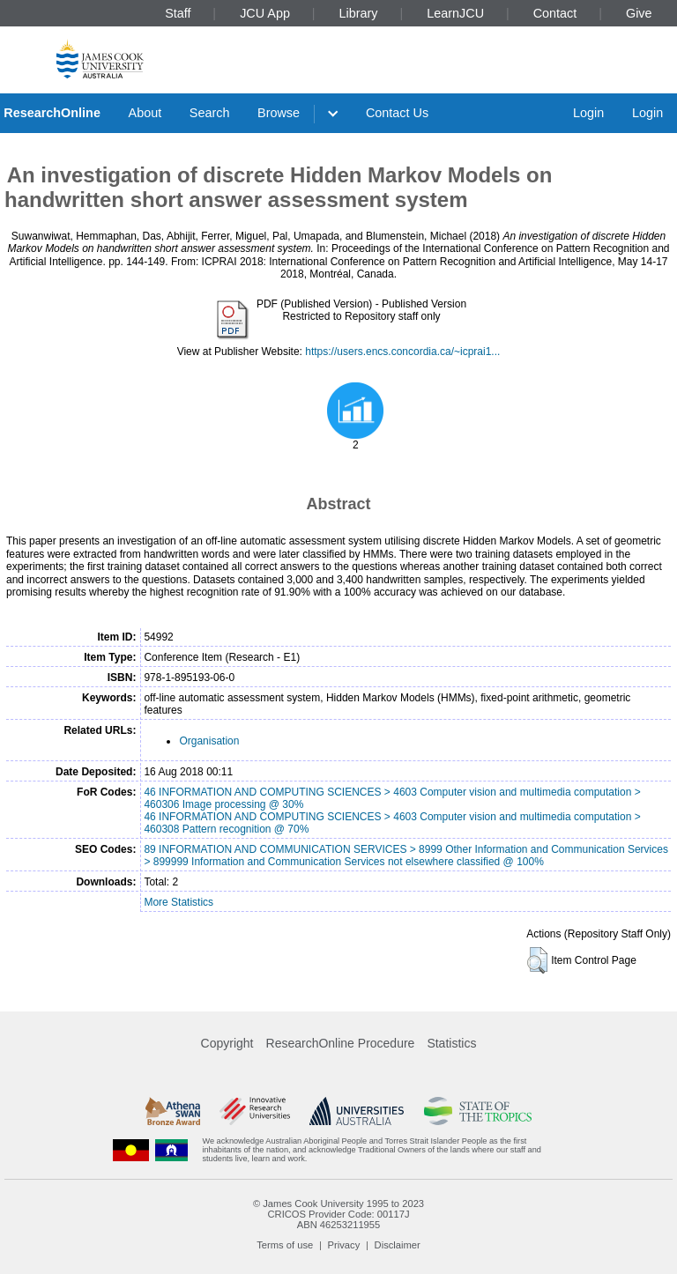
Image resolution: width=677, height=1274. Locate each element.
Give (639, 13)
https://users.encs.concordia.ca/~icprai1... (402, 351)
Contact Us (397, 113)
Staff (177, 13)
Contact (555, 13)
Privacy (344, 1245)
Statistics (451, 1043)
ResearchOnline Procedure (340, 1043)
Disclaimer (397, 1245)
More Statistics (178, 902)
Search (210, 113)
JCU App (265, 13)
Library (358, 13)
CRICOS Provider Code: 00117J (338, 1214)
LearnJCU (455, 13)
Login (588, 113)
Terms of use (285, 1245)
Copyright (227, 1043)
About (145, 113)
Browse (278, 113)
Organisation (209, 741)
